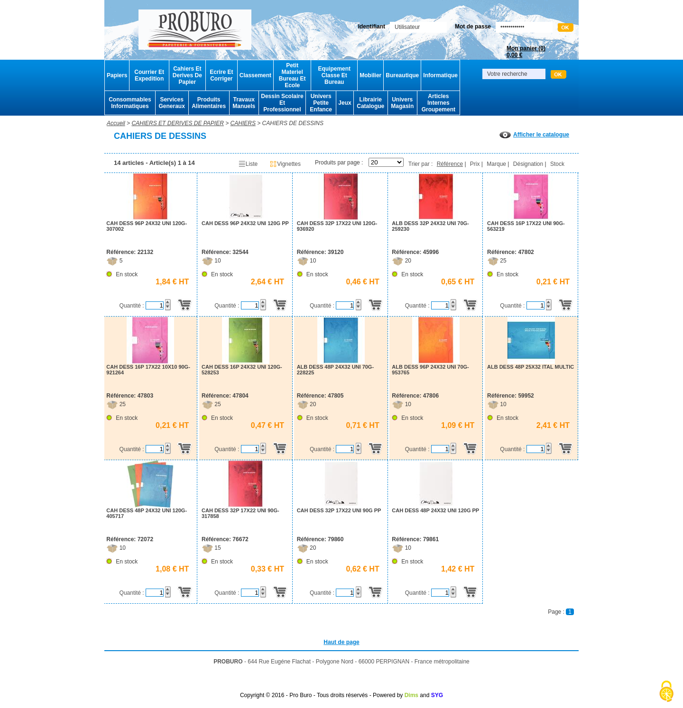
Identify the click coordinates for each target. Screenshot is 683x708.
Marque (496, 164)
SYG (437, 695)
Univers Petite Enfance (321, 103)
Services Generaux (171, 102)
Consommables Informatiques (130, 102)
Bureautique (402, 75)
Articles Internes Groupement (438, 103)
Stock (557, 164)
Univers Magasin (402, 102)
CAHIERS (243, 123)
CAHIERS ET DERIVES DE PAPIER (177, 123)
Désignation (528, 164)
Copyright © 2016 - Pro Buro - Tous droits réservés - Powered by (321, 695)
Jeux (344, 103)
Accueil (116, 123)
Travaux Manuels (243, 102)
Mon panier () (526, 51)
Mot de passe (473, 26)
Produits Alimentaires (209, 102)
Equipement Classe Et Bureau (334, 75)
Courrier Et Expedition (149, 75)
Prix (475, 164)
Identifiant (371, 26)
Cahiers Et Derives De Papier (187, 75)
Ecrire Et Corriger (221, 75)
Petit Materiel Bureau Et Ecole (292, 75)
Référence (450, 164)
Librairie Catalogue (370, 102)
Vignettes (285, 164)
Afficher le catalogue (534, 134)
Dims (411, 695)
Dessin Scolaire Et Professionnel (282, 103)
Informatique (440, 75)
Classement (255, 75)
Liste (248, 164)
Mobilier (370, 75)
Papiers (117, 75)
